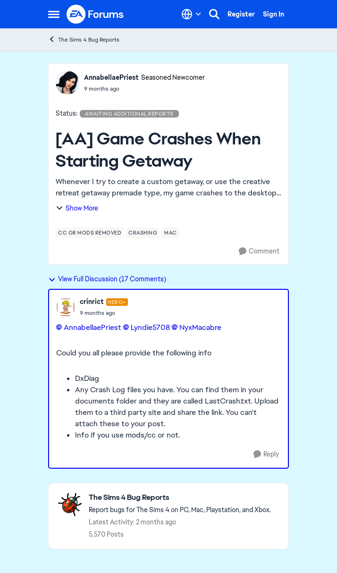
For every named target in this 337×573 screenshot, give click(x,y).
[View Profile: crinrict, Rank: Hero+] (65, 307)
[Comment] (259, 251)
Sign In (273, 14)
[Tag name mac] (170, 233)
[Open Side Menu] (53, 14)
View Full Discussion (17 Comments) (107, 279)
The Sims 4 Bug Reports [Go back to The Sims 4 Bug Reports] (83, 39)
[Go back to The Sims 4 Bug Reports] (180, 498)
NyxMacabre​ (200, 327)
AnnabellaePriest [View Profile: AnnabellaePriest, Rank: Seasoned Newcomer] (111, 77)
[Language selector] (191, 14)
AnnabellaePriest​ (92, 327)
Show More (77, 208)
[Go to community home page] (95, 14)
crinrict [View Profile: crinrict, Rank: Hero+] (92, 301)
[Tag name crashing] (143, 233)
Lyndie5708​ (150, 327)
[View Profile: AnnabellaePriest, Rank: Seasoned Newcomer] (67, 82)
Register (241, 14)
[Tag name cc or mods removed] (90, 233)
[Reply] (266, 454)
